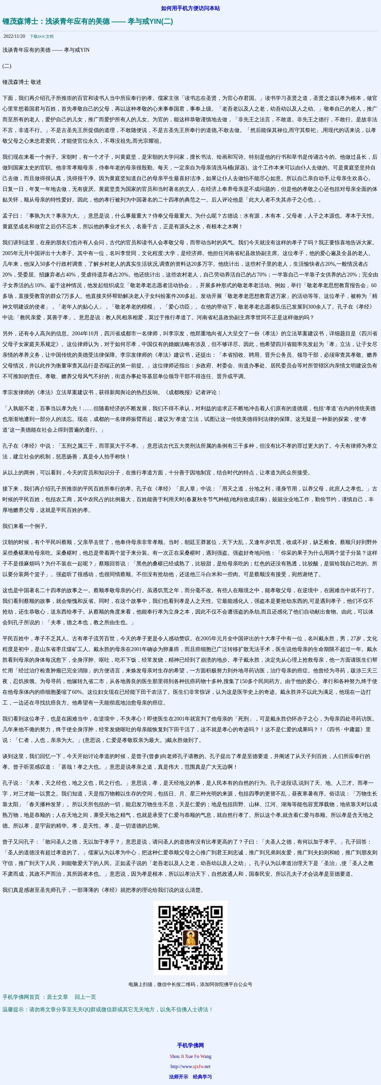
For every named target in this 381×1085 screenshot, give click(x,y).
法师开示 (178, 1076)
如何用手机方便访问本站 (190, 8)
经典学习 (202, 1076)
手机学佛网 (190, 1045)
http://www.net (190, 1066)
